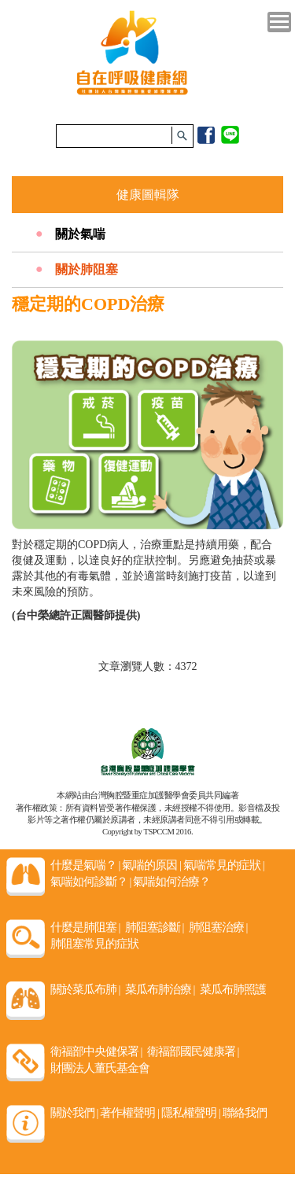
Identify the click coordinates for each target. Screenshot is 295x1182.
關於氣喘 (80, 234)
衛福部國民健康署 (193, 1051)
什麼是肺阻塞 (85, 927)
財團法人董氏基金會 (99, 1068)
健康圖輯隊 (147, 194)
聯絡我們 (245, 1113)
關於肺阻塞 (86, 269)
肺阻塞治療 (218, 927)
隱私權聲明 (190, 1113)
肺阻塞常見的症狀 (94, 943)
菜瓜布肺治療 (160, 989)
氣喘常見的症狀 (223, 865)
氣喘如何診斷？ (90, 881)
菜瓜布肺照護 (233, 989)
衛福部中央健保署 (96, 1051)
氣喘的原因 (151, 865)
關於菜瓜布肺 (85, 989)
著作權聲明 (129, 1113)
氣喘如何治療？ (171, 881)
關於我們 (74, 1113)
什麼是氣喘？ (85, 865)
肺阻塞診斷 (154, 927)
